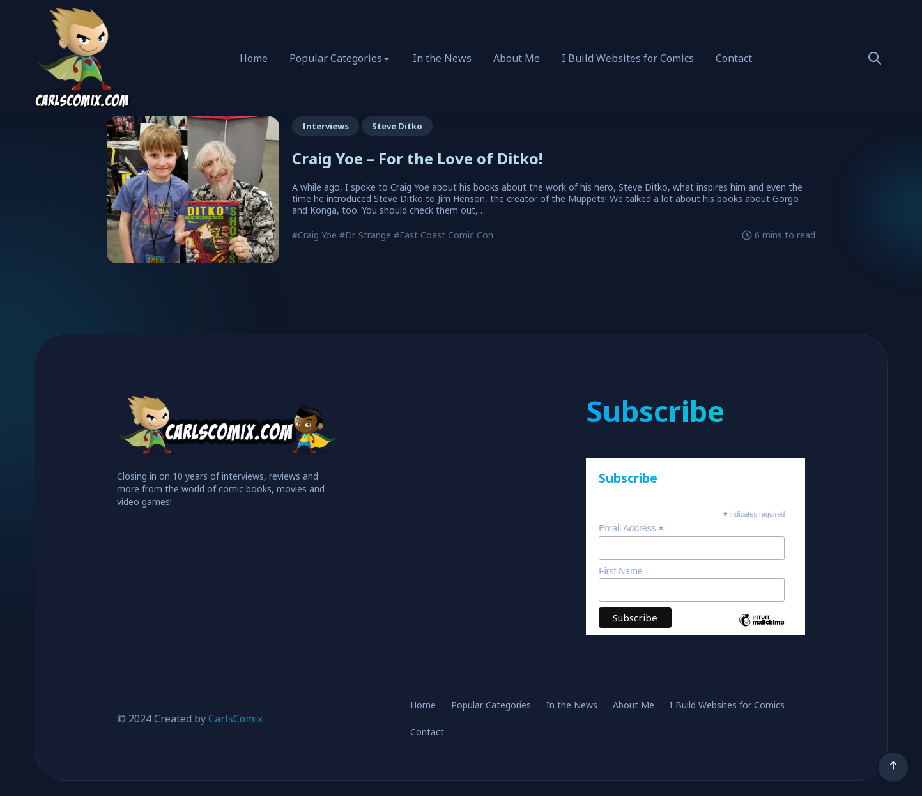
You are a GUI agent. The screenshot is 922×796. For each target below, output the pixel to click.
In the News (442, 58)
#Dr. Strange (365, 235)
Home (254, 58)
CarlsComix (235, 719)
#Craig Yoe (314, 235)
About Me (516, 58)
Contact (734, 58)
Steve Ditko (397, 126)
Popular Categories (335, 58)
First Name (620, 571)
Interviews (325, 126)
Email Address (631, 528)
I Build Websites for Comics (628, 58)
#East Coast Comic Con (443, 235)
